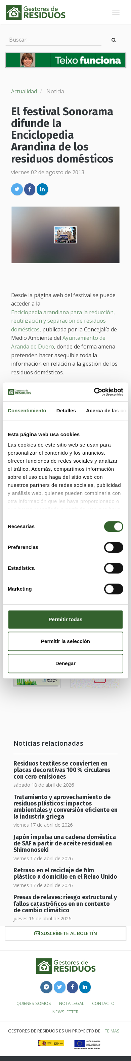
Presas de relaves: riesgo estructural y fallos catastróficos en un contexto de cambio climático (65, 904)
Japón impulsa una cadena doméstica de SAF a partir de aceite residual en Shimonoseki (64, 844)
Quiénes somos (33, 1003)
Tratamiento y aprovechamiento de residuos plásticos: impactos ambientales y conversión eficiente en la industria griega (65, 807)
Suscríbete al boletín (65, 933)
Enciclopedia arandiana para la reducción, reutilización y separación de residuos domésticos (63, 321)
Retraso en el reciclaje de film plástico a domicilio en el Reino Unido (65, 873)
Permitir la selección (65, 641)
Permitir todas (66, 619)
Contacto (103, 1003)
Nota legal (71, 1003)
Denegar (65, 663)
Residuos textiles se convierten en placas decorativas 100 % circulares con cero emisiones (61, 770)
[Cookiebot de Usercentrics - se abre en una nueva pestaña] (94, 391)
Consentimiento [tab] (27, 410)
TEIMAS (112, 1031)
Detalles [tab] (66, 410)
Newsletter (65, 1012)
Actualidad (24, 91)
